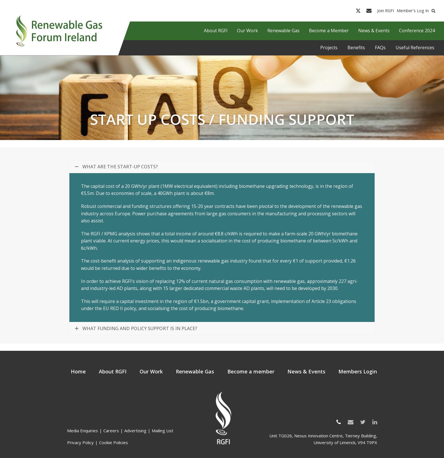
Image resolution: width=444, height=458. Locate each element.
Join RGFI (385, 11)
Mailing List (162, 430)
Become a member (250, 371)
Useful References (415, 47)
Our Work (151, 371)
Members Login (357, 371)
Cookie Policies (113, 442)
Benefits (356, 47)
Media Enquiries (82, 430)
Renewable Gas (195, 371)
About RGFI (113, 371)
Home (78, 371)
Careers (111, 430)
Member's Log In (413, 11)
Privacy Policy (80, 442)
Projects (329, 47)
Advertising (135, 430)
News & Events (306, 371)
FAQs (380, 47)
